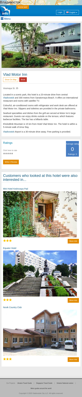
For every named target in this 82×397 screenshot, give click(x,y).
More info (73, 241)
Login (60, 12)
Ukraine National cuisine (65, 383)
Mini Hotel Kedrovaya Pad (15, 189)
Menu (6, 18)
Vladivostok (8, 97)
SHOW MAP (22, 7)
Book (23, 80)
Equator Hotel (9, 248)
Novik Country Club (12, 307)
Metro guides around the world (41, 388)
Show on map (10, 80)
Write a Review (11, 162)
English (71, 12)
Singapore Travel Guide (44, 383)
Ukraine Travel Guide (24, 383)
